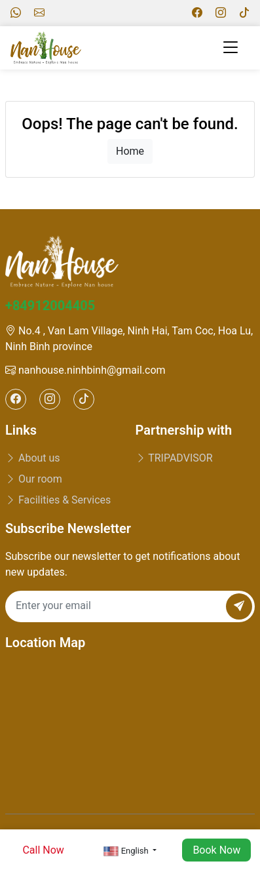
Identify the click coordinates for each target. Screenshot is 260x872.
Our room (33, 479)
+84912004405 (50, 305)
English (127, 851)
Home (130, 151)
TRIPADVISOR (174, 458)
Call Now (43, 850)
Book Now (216, 850)
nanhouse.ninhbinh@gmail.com (85, 370)
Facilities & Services (58, 500)
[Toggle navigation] (231, 47)
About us (32, 458)
